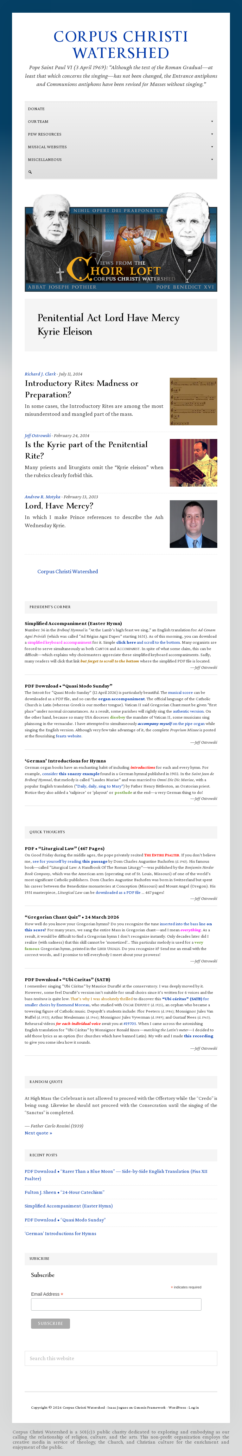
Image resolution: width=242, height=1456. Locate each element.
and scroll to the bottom (148, 642)
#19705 (130, 1023)
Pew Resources (121, 134)
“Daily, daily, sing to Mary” (99, 785)
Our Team (121, 121)
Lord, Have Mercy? (59, 505)
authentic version (188, 711)
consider (70, 773)
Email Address (47, 1294)
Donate (36, 108)
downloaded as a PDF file (118, 892)
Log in (194, 1407)
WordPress (177, 1407)
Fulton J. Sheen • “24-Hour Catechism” (65, 1192)
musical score (180, 692)
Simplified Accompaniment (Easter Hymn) (69, 1205)
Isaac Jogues (118, 1407)
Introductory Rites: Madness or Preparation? (81, 389)
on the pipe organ (171, 723)
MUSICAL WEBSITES (121, 146)
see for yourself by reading (70, 861)
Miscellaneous (121, 159)
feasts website (68, 735)
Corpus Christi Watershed (121, 45)
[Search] (121, 172)
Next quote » (38, 1132)
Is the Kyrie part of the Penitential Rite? (86, 450)
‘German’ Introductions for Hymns (60, 1233)
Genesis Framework (150, 1407)
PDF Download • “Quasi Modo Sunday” (65, 1219)
